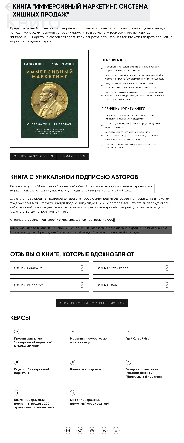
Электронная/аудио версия (33, 156)
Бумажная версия (73, 156)
